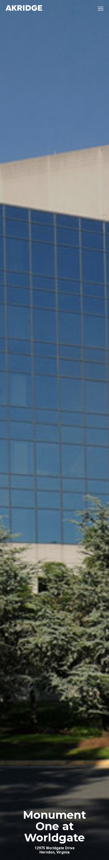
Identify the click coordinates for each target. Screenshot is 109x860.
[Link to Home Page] (24, 8)
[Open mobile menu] (100, 8)
